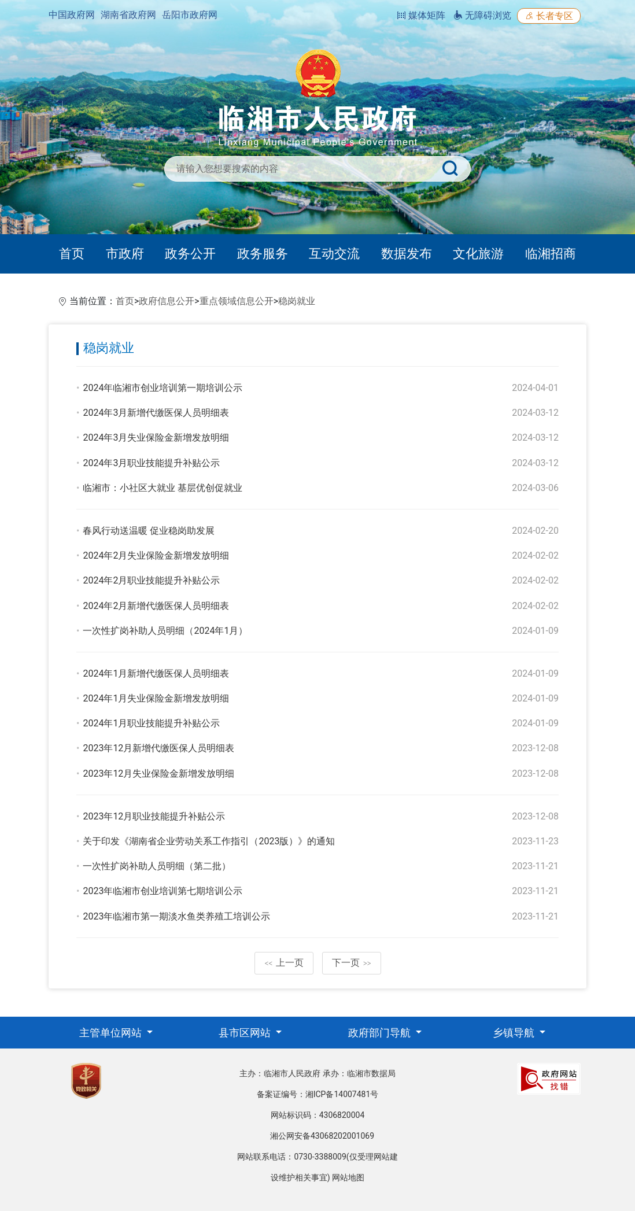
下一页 (351, 962)
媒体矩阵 (421, 15)
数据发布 (406, 253)
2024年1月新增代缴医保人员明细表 (156, 673)
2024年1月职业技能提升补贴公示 (151, 723)
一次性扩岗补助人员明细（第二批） (157, 866)
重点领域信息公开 (237, 301)
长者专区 (549, 15)
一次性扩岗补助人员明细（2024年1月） (165, 630)
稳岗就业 (296, 301)
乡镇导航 (515, 1033)
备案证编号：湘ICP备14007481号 (318, 1094)
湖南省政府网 (128, 14)
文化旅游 (478, 253)
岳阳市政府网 (189, 14)
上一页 (284, 962)
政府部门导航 (380, 1033)
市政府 (125, 253)
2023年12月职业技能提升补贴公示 (154, 816)
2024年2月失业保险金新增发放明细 (156, 555)
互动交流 (334, 253)
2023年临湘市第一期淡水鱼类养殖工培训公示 (176, 916)
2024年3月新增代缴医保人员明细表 (156, 412)
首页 (71, 253)
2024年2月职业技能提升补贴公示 (151, 580)
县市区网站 (246, 1033)
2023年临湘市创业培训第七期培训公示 (162, 890)
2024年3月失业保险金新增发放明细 (156, 437)
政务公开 (190, 253)
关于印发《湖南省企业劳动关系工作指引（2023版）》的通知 (209, 841)
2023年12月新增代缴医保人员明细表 (158, 748)
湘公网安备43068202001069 (322, 1135)
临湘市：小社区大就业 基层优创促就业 (162, 487)
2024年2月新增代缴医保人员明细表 (156, 605)
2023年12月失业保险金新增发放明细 (158, 773)
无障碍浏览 (482, 15)
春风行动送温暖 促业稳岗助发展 (149, 530)
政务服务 (262, 253)
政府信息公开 (166, 301)
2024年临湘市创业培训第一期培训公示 (162, 387)
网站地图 (348, 1177)
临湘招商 (550, 253)
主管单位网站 (111, 1033)
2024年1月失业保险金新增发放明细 (156, 698)
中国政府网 (72, 14)
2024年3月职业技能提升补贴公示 (151, 462)
